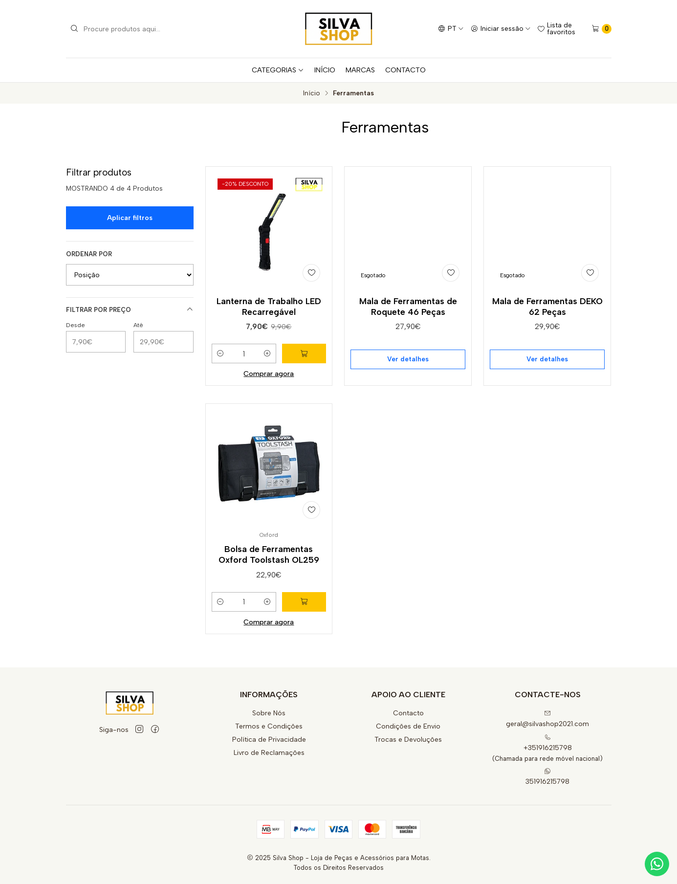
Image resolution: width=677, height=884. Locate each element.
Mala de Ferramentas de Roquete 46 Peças (408, 306)
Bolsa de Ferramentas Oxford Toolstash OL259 (268, 596)
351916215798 (547, 777)
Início (311, 93)
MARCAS (360, 70)
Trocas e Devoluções (408, 739)
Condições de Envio (408, 726)
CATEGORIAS (278, 70)
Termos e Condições (269, 726)
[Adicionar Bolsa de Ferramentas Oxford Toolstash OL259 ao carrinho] (304, 644)
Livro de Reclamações (269, 753)
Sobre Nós (268, 713)
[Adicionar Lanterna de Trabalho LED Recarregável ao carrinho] (304, 353)
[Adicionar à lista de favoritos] (311, 273)
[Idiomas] (450, 29)
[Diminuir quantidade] (220, 353)
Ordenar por (89, 254)
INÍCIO (324, 70)
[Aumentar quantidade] (267, 353)
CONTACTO (405, 70)
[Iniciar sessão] (500, 29)
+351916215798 (548, 743)
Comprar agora (268, 373)
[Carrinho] (601, 29)
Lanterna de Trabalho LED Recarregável (269, 306)
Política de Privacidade (269, 739)
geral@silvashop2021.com (547, 719)
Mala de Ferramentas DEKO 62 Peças (547, 306)
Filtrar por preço (130, 309)
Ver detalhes (408, 359)
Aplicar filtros (130, 217)
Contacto (408, 713)
